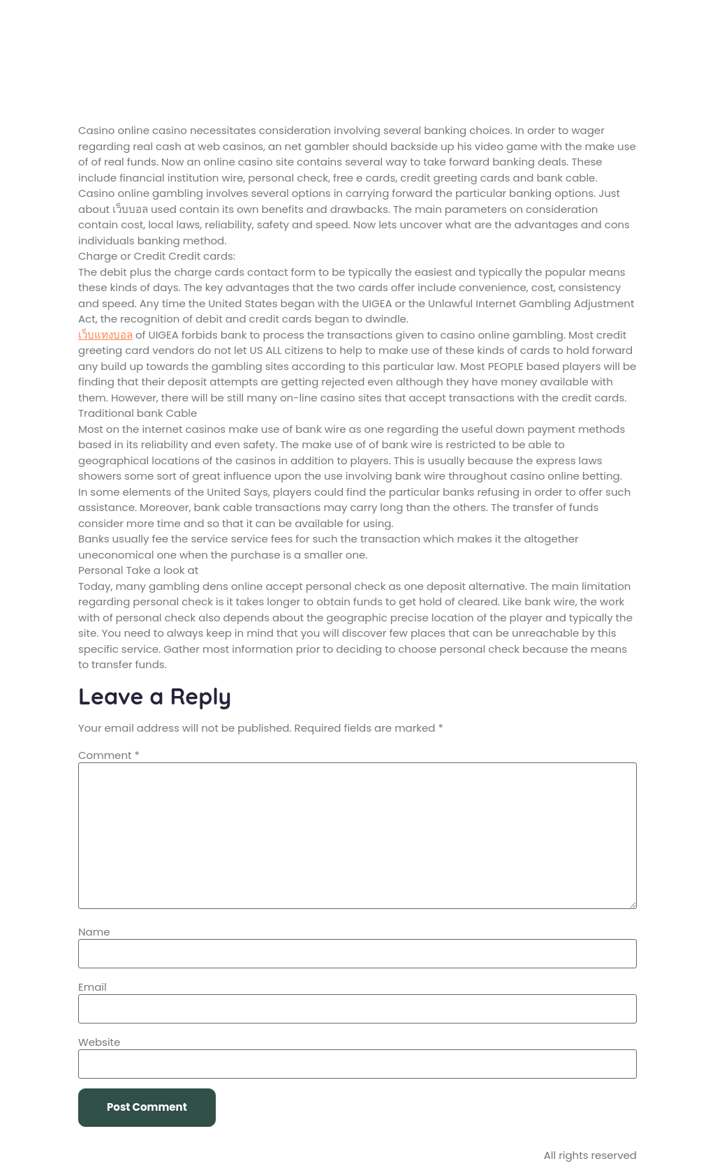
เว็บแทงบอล (105, 334)
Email (92, 987)
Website (99, 1042)
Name (94, 931)
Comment (109, 755)
